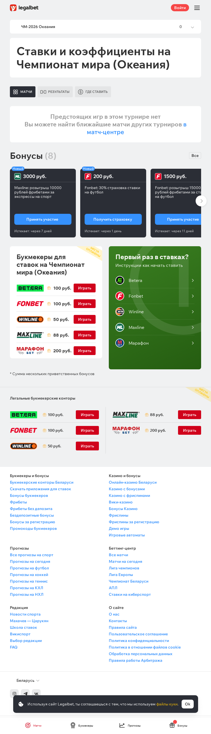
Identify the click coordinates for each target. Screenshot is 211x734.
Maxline (129, 329)
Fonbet (129, 297)
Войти (180, 7)
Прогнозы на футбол (29, 569)
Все (195, 157)
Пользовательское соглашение (138, 635)
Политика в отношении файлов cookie (145, 648)
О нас (114, 615)
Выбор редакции (26, 642)
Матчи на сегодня (125, 563)
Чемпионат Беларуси (128, 582)
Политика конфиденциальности (139, 642)
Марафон (132, 344)
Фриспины (118, 516)
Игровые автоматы (127, 536)
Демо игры (119, 530)
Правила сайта (123, 629)
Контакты (118, 622)
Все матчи (118, 556)
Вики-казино (121, 503)
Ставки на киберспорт (130, 596)
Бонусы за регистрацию (32, 523)
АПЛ (113, 589)
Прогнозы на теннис (29, 582)
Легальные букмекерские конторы (42, 399)
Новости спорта (25, 615)
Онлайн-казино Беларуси (133, 483)
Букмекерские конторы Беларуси (41, 483)
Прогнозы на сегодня (30, 563)
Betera (128, 282)
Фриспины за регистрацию (134, 523)
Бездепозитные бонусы (32, 516)
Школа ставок (23, 629)
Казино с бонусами (127, 490)
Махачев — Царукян (29, 622)
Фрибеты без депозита (31, 510)
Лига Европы (121, 576)
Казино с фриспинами (129, 497)
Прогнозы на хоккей (29, 576)
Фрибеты (18, 503)
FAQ (14, 648)
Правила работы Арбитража (135, 662)
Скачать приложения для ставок (40, 490)
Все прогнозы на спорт (31, 556)
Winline (129, 313)
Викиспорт (20, 635)
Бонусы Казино (123, 510)
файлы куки (166, 704)
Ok (187, 704)
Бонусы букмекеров (29, 497)
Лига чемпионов (124, 569)
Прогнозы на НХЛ (26, 596)
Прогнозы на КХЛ (26, 589)
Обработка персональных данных (140, 655)
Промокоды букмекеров (33, 530)
